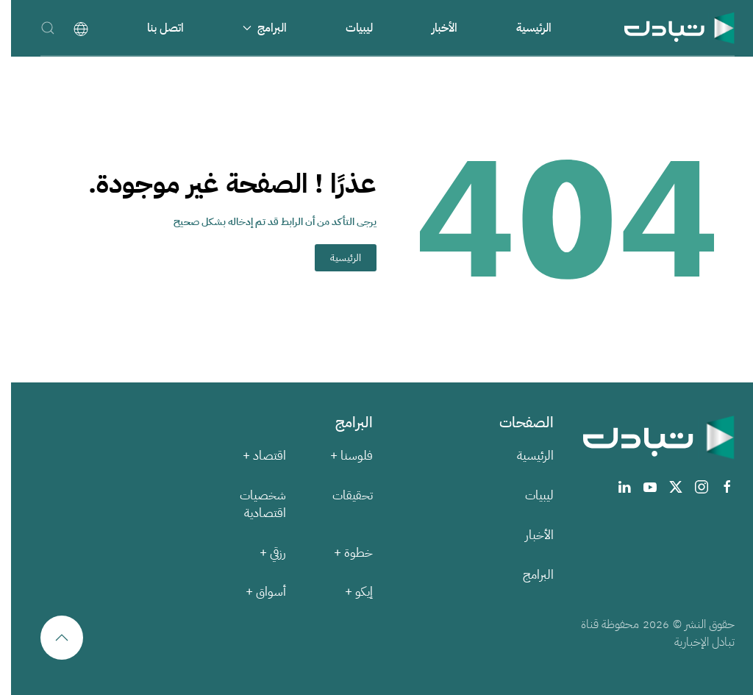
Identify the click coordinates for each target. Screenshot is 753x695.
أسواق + (255, 591)
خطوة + (342, 552)
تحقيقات (341, 495)
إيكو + (348, 591)
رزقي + (262, 552)
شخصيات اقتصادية (252, 504)
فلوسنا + (340, 455)
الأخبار (433, 28)
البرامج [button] (254, 28)
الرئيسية (522, 28)
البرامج (527, 575)
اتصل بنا (154, 28)
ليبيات (348, 28)
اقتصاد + (253, 455)
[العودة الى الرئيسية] (668, 27)
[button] (36, 27)
